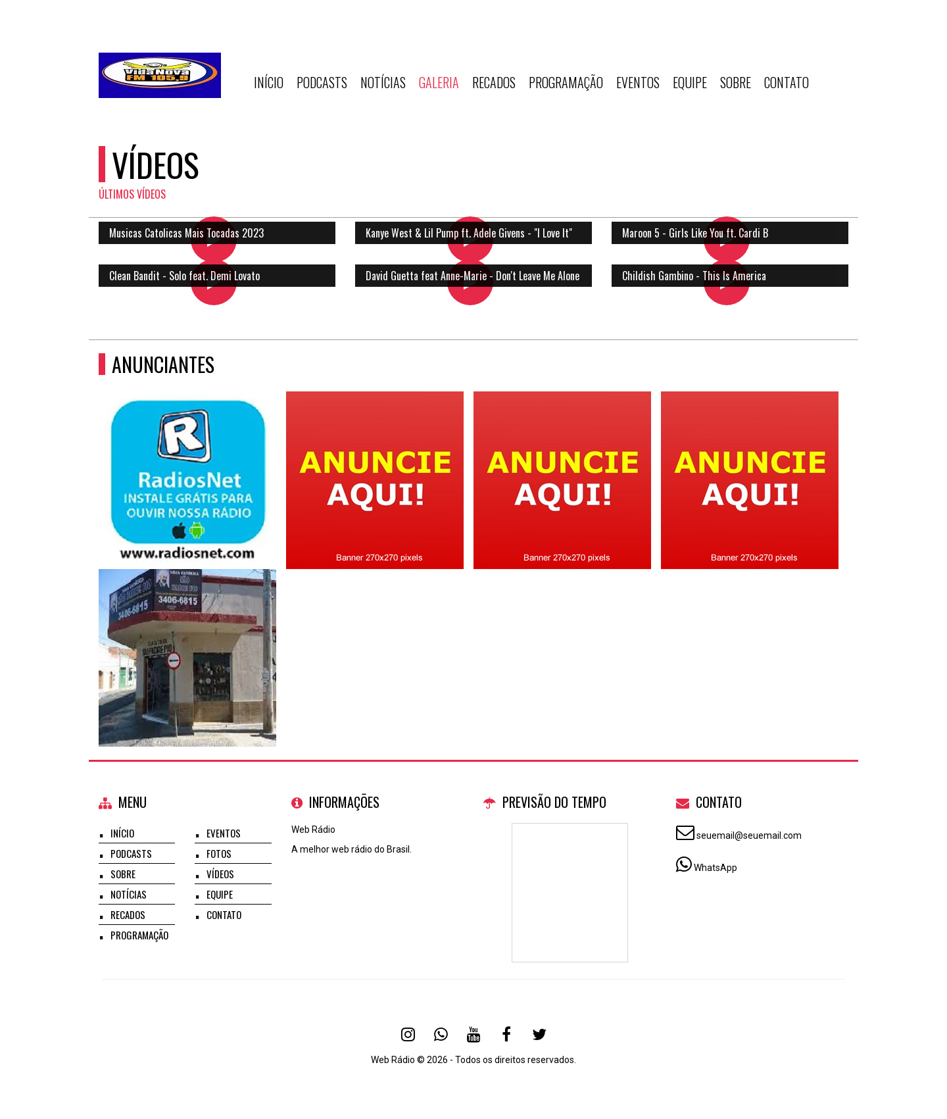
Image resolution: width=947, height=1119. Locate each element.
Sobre (735, 82)
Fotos (218, 853)
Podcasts (322, 82)
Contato (786, 82)
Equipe (690, 82)
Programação (566, 82)
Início (268, 82)
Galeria (439, 82)
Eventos (638, 82)
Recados (494, 82)
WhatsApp (715, 867)
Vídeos (220, 873)
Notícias (383, 82)
